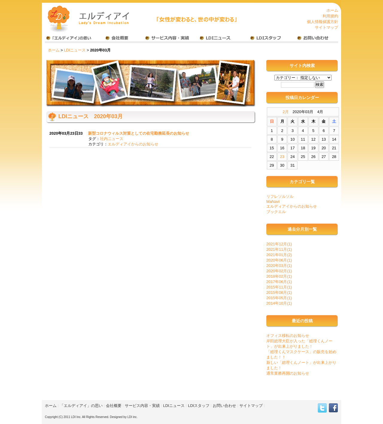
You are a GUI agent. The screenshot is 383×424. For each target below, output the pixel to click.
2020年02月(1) (279, 271)
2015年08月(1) (279, 292)
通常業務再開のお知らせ (287, 373)
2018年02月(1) (279, 276)
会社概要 (118, 38)
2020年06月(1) (279, 260)
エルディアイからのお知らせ (133, 144)
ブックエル (276, 211)
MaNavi (272, 201)
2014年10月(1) (279, 303)
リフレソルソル (280, 196)
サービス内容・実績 (142, 405)
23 (282, 156)
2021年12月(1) (279, 244)
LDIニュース (216, 38)
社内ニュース (111, 138)
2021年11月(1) (279, 249)
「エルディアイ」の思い (81, 405)
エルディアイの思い (69, 38)
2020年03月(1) (279, 265)
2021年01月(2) (279, 255)
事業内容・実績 (167, 38)
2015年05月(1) (279, 298)
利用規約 (330, 16)
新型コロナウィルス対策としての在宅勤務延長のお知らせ (138, 133)
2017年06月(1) (279, 281)
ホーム (332, 10)
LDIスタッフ (264, 38)
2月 (286, 112)
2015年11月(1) (279, 287)
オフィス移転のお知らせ (287, 335)
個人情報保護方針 (322, 21)
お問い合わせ (313, 38)
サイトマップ (326, 27)
